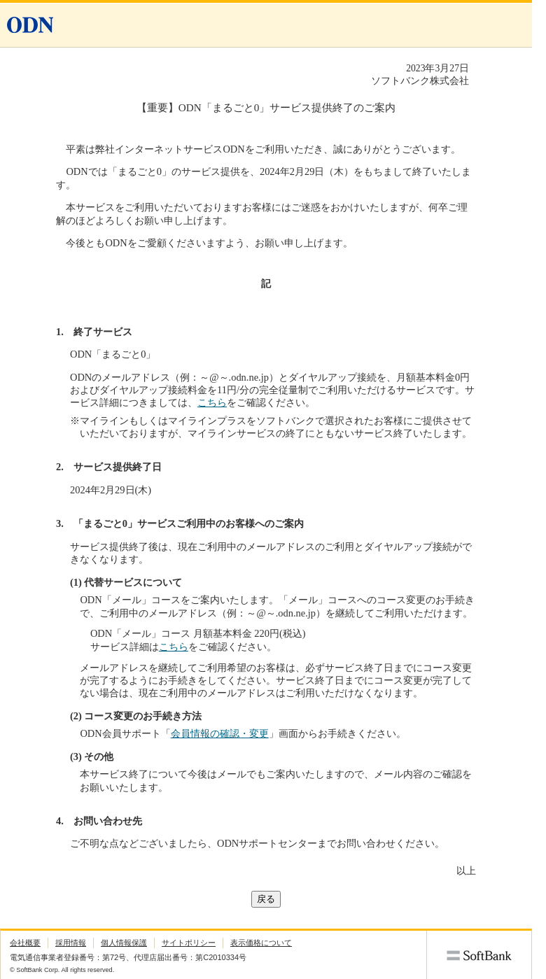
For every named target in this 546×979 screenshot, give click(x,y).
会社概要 (25, 942)
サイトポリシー (189, 942)
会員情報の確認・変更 (220, 733)
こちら (212, 402)
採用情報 (70, 942)
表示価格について (261, 942)
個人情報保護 (124, 942)
